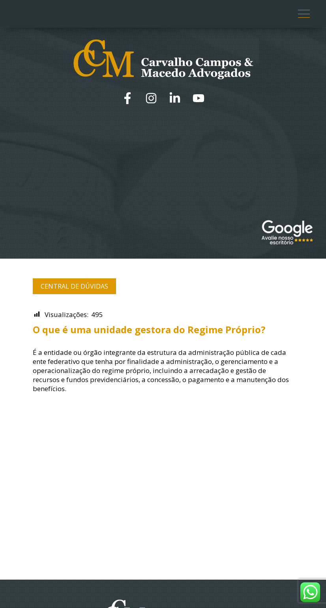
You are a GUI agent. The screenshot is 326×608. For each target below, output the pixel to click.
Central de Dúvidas (74, 286)
